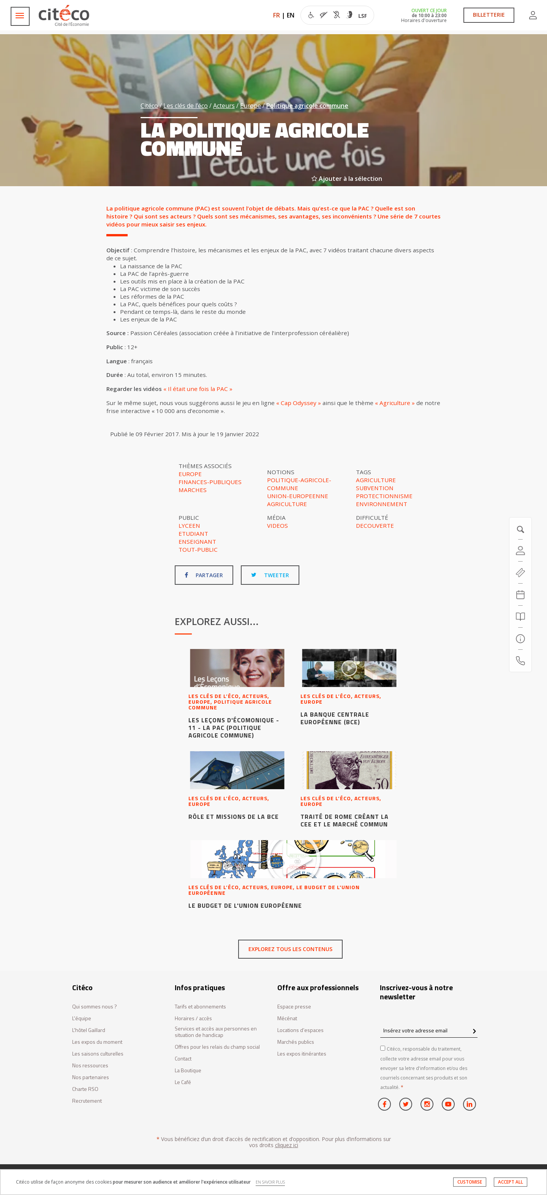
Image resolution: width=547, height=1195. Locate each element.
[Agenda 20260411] (520, 595)
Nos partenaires (90, 1077)
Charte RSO (85, 1089)
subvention (375, 488)
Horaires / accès (193, 1018)
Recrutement (87, 1101)
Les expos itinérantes (301, 1053)
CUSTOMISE (469, 1182)
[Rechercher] (520, 617)
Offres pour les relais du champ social (217, 1047)
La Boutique (188, 1070)
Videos (277, 525)
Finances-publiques (210, 482)
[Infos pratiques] (520, 639)
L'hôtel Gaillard (88, 1030)
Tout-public (198, 549)
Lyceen (189, 525)
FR (276, 15)
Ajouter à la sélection (346, 178)
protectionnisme (384, 496)
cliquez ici (286, 1145)
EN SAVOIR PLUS (270, 1182)
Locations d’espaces (300, 1030)
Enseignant (197, 541)
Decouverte (375, 525)
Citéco (149, 105)
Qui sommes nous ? (94, 1006)
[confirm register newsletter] (474, 1031)
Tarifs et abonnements (200, 1006)
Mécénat (287, 1018)
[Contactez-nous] (520, 661)
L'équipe (81, 1018)
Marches (193, 490)
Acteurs (224, 105)
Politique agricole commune (307, 105)
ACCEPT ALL (510, 1182)
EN (290, 15)
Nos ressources (90, 1065)
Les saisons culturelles (97, 1053)
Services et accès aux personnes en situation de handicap (216, 1032)
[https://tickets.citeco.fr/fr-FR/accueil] (520, 573)
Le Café (183, 1082)
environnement (381, 504)
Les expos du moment (97, 1042)
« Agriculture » (395, 403)
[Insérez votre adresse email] (428, 1030)
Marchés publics (295, 1042)
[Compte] (520, 551)
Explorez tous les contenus (290, 949)
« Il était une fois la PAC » (197, 389)
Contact (183, 1058)
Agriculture (287, 504)
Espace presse (294, 1006)
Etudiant (193, 533)
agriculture (376, 480)
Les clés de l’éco (185, 105)
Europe (250, 105)
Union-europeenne (297, 496)
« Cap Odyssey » (298, 403)
